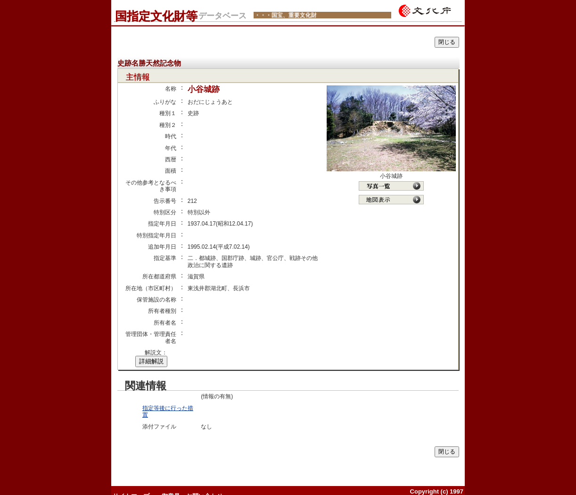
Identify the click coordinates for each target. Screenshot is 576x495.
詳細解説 (151, 361)
